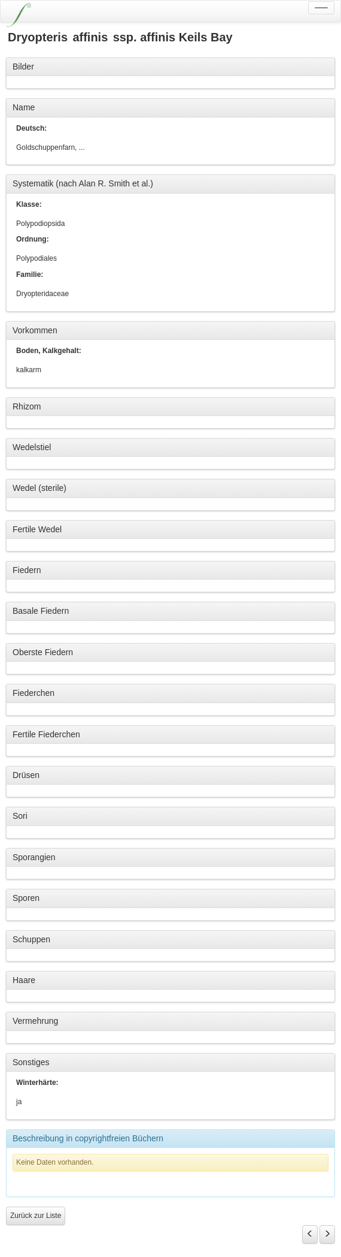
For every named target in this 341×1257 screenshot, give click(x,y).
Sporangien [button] (34, 857)
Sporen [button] (26, 898)
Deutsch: (31, 128)
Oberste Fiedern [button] (43, 652)
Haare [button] (24, 980)
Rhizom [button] (27, 406)
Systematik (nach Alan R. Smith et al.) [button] (83, 183)
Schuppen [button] (31, 939)
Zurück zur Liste (35, 1215)
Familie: (29, 274)
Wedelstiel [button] (32, 447)
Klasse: (29, 204)
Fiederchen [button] (33, 693)
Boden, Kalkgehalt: (48, 350)
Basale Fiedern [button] (41, 611)
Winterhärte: (37, 1082)
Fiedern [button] (27, 570)
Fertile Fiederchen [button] (46, 734)
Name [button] (24, 107)
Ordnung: (32, 239)
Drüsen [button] (26, 775)
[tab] (170, 67)
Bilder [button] (23, 66)
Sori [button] (20, 816)
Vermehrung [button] (35, 1021)
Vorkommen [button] (35, 330)
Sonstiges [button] (31, 1062)
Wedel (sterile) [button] (39, 488)
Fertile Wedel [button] (37, 529)
